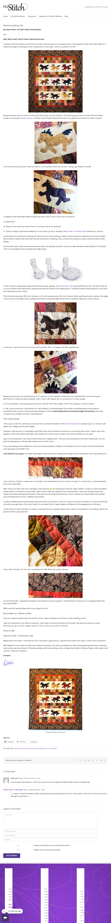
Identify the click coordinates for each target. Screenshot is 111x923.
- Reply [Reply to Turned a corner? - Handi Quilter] (42, 790)
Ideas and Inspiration (21, 748)
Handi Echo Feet (66, 286)
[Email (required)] (50, 835)
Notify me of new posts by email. (47, 850)
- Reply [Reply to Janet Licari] (38, 778)
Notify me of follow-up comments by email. (52, 845)
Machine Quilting (34, 748)
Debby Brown (27, 118)
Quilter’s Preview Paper (77, 231)
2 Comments (53, 748)
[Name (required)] (50, 831)
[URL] (50, 839)
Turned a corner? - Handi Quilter (13, 790)
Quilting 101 (44, 748)
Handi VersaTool (71, 424)
